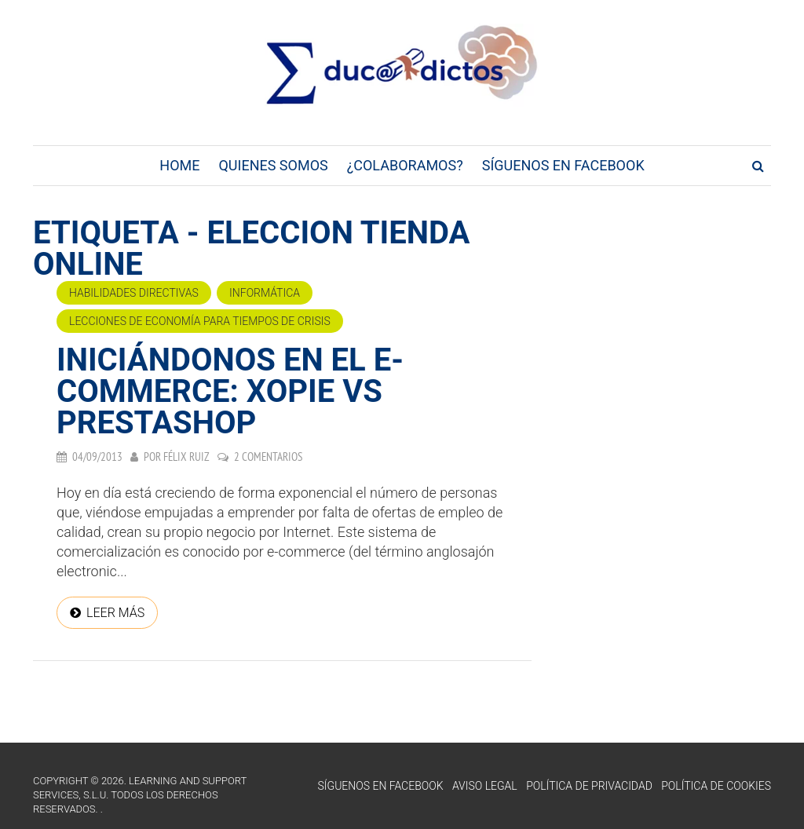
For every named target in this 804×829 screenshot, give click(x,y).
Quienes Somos (272, 165)
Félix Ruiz (186, 456)
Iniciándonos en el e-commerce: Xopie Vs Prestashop (230, 391)
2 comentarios (268, 456)
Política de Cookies (716, 786)
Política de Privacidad (589, 786)
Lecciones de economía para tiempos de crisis (200, 321)
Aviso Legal (484, 786)
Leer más (115, 612)
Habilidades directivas (134, 293)
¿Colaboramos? (405, 165)
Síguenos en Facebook (563, 165)
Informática (264, 293)
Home (179, 165)
